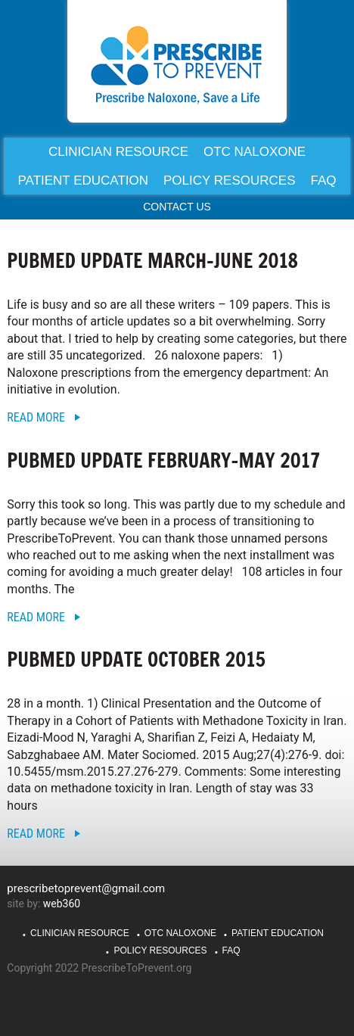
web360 (61, 904)
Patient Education (277, 933)
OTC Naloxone (180, 933)
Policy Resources (159, 950)
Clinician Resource (79, 933)
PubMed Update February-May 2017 (163, 460)
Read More (36, 417)
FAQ (231, 950)
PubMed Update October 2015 (136, 660)
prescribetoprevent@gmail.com (86, 888)
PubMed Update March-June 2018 (152, 261)
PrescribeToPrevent (177, 64)
